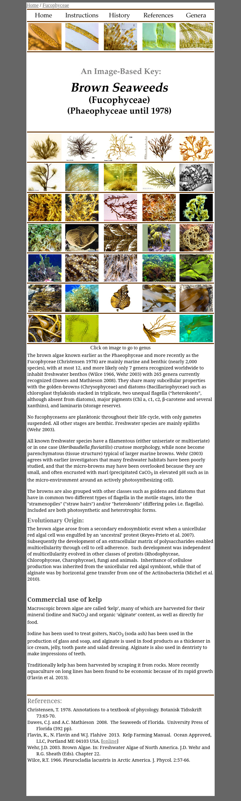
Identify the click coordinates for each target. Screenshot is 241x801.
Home (32, 5)
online (110, 741)
